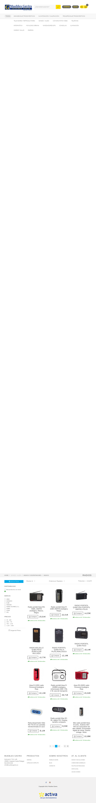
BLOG (50, 763)
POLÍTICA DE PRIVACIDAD (78, 766)
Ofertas (66, 7)
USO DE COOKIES (76, 772)
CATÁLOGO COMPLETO (33, 763)
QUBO (7, 608)
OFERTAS (29, 760)
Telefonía (74, 21)
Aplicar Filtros (14, 581)
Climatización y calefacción (49, 16)
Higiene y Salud (19, 30)
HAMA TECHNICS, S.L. (12, 606)
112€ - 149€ (9, 625)
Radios (46, 575)
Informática (18, 25)
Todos (8, 16)
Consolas (63, 25)
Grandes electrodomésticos (24, 16)
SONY (7, 610)
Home (6, 575)
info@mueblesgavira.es (11, 765)
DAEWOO (8, 601)
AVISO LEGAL (75, 769)
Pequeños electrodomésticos (74, 16)
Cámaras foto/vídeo (60, 21)
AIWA (7, 599)
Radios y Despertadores (32, 575)
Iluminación (74, 25)
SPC (6, 612)
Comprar (33, 617)
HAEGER (7, 605)
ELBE (6, 603)
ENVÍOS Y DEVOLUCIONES (78, 760)
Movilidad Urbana (32, 25)
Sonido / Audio (44, 21)
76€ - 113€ (8, 624)
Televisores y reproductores (24, 21)
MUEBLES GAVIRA (53, 760)
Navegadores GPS (49, 25)
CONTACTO (52, 766)
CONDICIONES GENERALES (78, 763)
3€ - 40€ (7, 620)
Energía (30, 30)
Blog (76, 7)
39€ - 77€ (8, 622)
